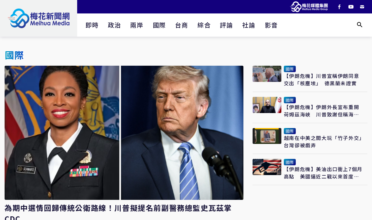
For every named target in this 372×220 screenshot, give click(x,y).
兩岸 (136, 24)
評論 (226, 24)
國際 (159, 24)
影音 (271, 24)
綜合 (204, 24)
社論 (248, 24)
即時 (92, 24)
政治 (114, 24)
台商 (181, 24)
